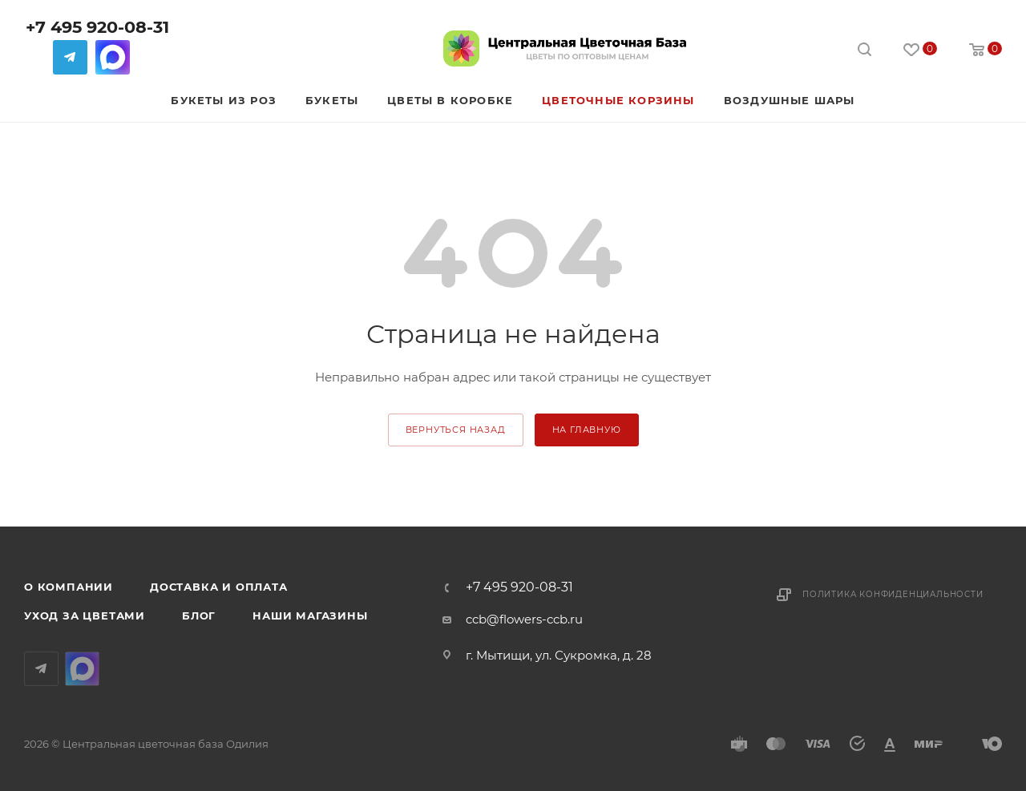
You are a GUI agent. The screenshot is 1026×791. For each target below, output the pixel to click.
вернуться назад (456, 429)
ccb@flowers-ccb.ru (524, 619)
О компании (68, 586)
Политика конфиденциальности (893, 594)
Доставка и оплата (219, 586)
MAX (112, 57)
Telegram (70, 57)
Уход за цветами (84, 615)
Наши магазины (309, 615)
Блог (199, 615)
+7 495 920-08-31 (97, 27)
